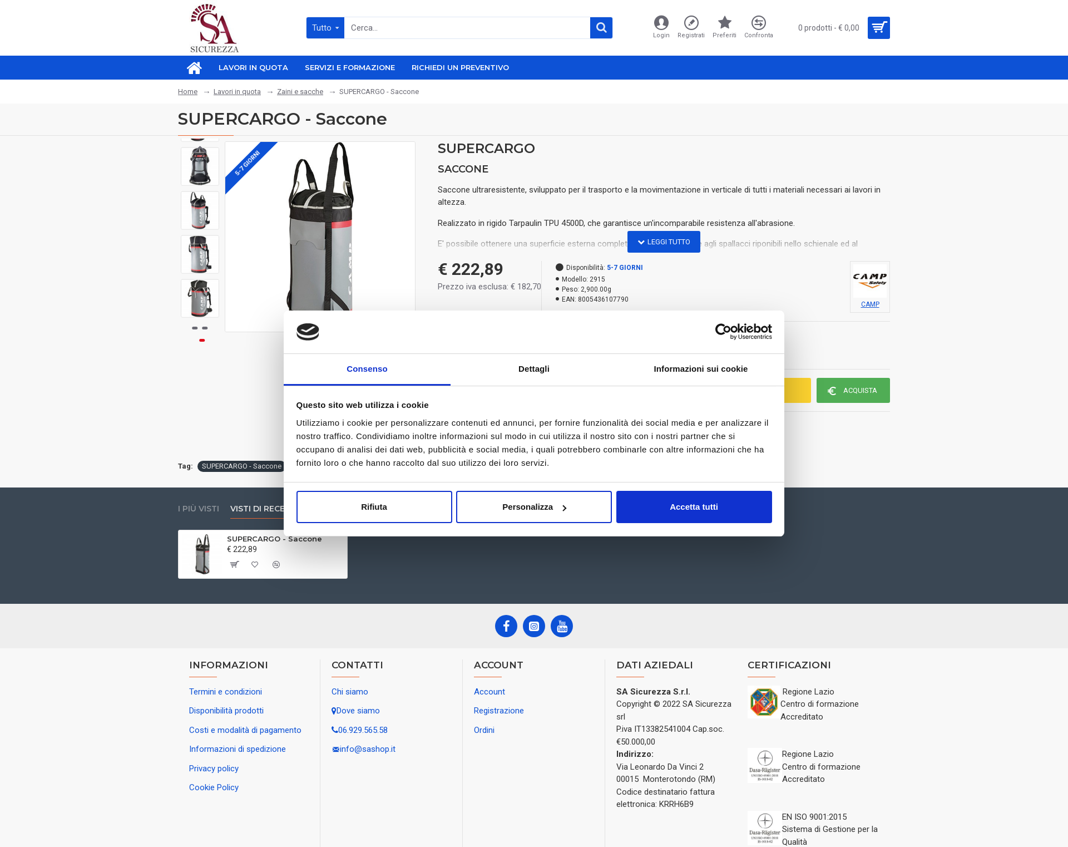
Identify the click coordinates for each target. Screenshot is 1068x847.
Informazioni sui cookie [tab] (701, 368)
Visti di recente (265, 509)
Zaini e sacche (300, 91)
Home (187, 91)
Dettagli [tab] (534, 368)
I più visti (198, 509)
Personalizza (534, 506)
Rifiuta (374, 506)
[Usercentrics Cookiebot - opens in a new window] (723, 331)
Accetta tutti (694, 506)
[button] (200, 309)
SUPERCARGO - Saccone (241, 466)
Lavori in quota (237, 91)
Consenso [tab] (367, 368)
